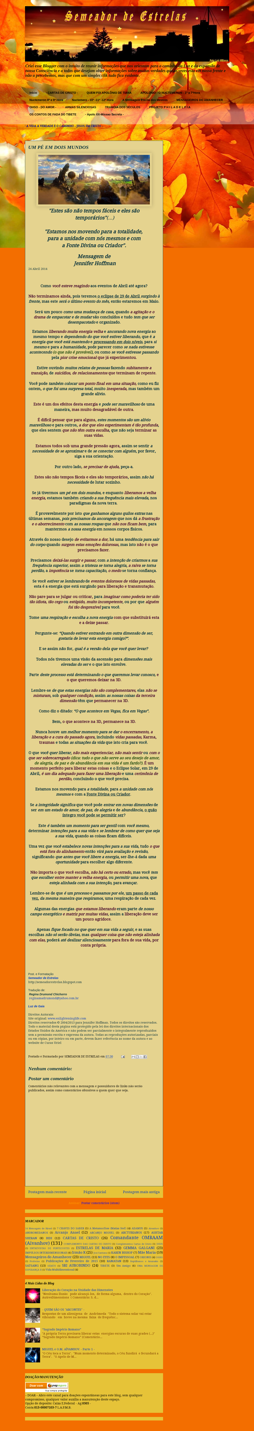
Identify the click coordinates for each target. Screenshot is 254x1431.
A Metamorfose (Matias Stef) (107, 1228)
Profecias (35, 1261)
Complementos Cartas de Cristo (134, 1244)
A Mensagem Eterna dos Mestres (145, 100)
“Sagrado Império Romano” (61, 1329)
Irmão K (79, 1252)
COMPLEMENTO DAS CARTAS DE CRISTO (87, 1244)
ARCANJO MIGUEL (102, 1232)
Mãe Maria (147, 1252)
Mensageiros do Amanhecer (48, 1257)
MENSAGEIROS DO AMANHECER (199, 100)
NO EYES (104, 1257)
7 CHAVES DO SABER (70, 1228)
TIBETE (105, 1265)
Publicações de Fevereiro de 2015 (72, 1261)
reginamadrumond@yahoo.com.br (54, 998)
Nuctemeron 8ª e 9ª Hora (46, 100)
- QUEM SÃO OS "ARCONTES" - (63, 1309)
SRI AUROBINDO (76, 1265)
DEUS (159, 1244)
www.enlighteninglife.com (67, 1018)
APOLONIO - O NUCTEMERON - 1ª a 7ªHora (170, 92)
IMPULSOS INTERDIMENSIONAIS (46, 1252)
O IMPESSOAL (125, 1257)
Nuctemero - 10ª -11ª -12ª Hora (92, 100)
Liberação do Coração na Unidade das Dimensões (77, 1290)
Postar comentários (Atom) (100, 1203)
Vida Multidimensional (60, 1269)
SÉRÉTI (52, 1266)
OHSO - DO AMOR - (43, 107)
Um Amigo (123, 1265)
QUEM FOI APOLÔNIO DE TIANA (109, 92)
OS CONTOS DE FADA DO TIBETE (53, 114)
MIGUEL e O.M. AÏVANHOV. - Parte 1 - (68, 1349)
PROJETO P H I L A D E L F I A (170, 107)
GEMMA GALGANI (139, 1248)
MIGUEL (85, 1257)
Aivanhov (154, 1228)
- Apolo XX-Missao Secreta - (104, 114)
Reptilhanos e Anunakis (144, 1261)
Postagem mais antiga (141, 1192)
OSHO (159, 1257)
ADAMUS (137, 1228)
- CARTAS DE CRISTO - (62, 92)
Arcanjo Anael (67, 1232)
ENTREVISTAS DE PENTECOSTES (49, 1248)
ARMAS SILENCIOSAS (80, 107)
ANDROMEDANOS (36, 1232)
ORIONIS (145, 1257)
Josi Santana (100, 1253)
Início (33, 92)
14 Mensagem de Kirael (38, 1228)
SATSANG (32, 1265)
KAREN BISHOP (122, 1252)
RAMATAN (114, 1261)
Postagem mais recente (47, 1192)
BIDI (49, 1238)
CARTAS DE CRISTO (81, 1238)
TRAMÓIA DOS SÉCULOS (122, 107)
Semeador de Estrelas (43, 978)
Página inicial (94, 1192)
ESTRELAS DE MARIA (94, 1248)
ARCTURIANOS (131, 1232)
